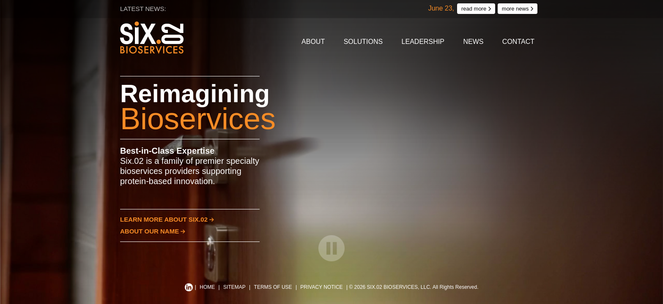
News (473, 41)
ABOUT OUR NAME (152, 231)
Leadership (423, 41)
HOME (207, 287)
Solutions (363, 41)
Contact (518, 41)
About (313, 41)
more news (517, 8)
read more (476, 8)
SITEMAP (234, 287)
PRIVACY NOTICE (321, 287)
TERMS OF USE (273, 287)
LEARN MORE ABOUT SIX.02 (167, 219)
